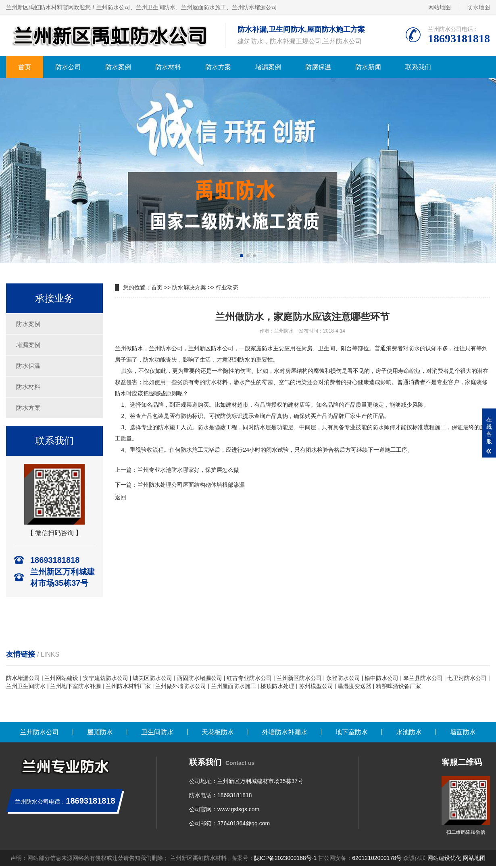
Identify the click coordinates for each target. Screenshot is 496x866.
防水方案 (218, 67)
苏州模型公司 (316, 686)
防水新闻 (368, 67)
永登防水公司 (343, 678)
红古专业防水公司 (249, 678)
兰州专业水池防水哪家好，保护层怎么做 (188, 470)
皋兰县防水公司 (423, 678)
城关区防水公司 (152, 678)
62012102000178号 (377, 858)
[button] (241, 255)
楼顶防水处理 (277, 686)
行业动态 (227, 287)
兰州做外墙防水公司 (180, 686)
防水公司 (68, 67)
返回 (120, 497)
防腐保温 (318, 67)
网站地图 (439, 7)
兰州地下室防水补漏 (75, 686)
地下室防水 (352, 732)
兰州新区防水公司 (299, 678)
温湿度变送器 (354, 686)
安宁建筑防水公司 (105, 678)
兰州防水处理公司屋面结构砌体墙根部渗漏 (191, 485)
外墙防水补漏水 (284, 732)
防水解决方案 (189, 287)
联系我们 (418, 67)
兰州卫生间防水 (26, 686)
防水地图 (478, 7)
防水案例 (118, 67)
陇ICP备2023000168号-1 (285, 858)
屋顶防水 (100, 732)
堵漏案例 (268, 67)
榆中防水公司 (381, 678)
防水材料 (168, 67)
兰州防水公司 (39, 732)
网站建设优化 (444, 858)
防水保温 (28, 365)
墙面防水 (463, 732)
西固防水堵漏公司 (199, 678)
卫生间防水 (157, 732)
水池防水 (409, 732)
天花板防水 (218, 732)
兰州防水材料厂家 (128, 686)
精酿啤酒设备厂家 (398, 686)
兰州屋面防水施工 (233, 686)
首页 (24, 67)
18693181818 (234, 795)
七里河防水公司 (467, 678)
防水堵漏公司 (23, 678)
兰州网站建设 (61, 678)
